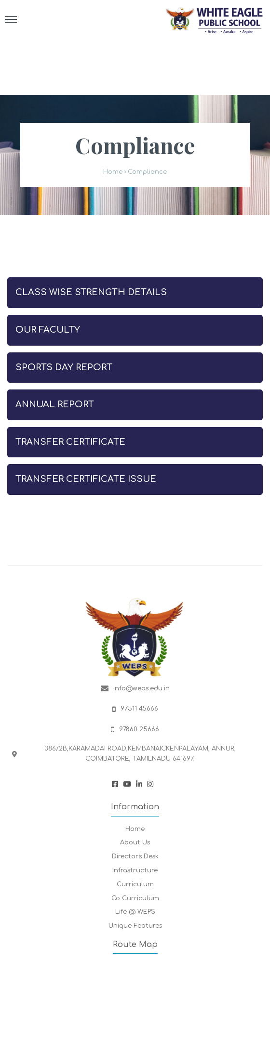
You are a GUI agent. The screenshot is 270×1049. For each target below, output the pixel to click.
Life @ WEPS (135, 911)
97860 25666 (139, 729)
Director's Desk (135, 856)
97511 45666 (139, 708)
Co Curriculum (135, 898)
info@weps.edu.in (141, 688)
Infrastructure (135, 870)
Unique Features (135, 925)
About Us (135, 842)
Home (112, 172)
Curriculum (135, 884)
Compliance (147, 172)
